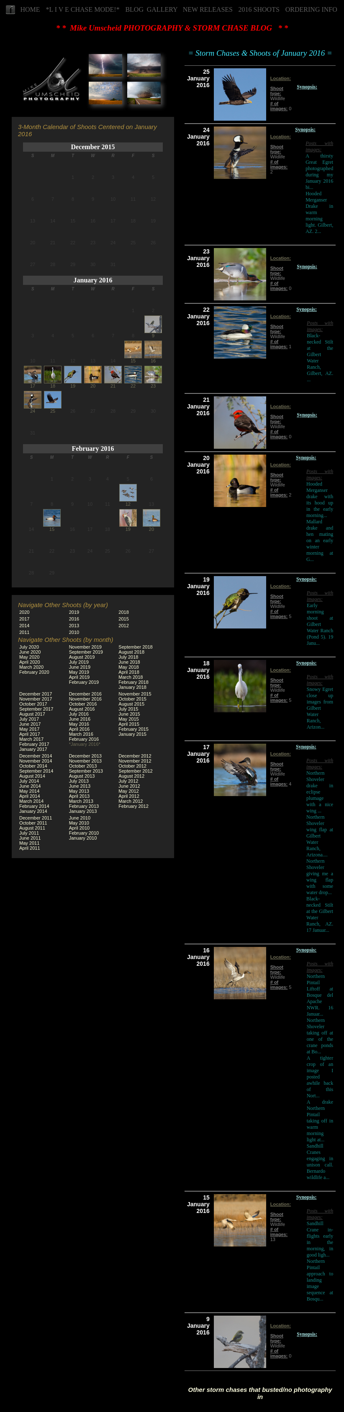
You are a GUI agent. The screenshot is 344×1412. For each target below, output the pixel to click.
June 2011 (30, 837)
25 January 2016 (198, 78)
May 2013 (79, 791)
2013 (74, 625)
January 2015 (132, 734)
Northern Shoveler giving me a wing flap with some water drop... (319, 876)
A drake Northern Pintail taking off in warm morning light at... (320, 1121)
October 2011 (33, 822)
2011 (24, 632)
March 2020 (31, 667)
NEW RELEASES (208, 9)
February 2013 (84, 806)
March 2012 (130, 801)
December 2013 (85, 755)
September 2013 (86, 770)
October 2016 (83, 703)
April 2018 (128, 672)
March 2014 (31, 801)
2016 (74, 618)
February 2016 (93, 448)
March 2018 (130, 677)
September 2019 (86, 651)
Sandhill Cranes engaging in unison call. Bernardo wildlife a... (320, 1161)
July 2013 (79, 781)
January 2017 (33, 749)
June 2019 (79, 667)
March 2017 (31, 739)
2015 (123, 618)
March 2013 (81, 801)
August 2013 (82, 775)
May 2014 (29, 791)
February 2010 (84, 832)
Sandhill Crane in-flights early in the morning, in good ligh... (320, 1239)
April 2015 (128, 724)
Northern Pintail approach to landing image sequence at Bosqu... (320, 1280)
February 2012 (133, 806)
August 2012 (131, 775)
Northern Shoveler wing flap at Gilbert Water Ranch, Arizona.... (319, 836)
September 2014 (36, 770)
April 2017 (29, 734)
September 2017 (36, 708)
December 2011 (35, 817)
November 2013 (85, 760)
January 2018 (132, 687)
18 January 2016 (198, 670)
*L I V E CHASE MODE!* (82, 9)
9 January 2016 (198, 1326)
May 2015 (128, 719)
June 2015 (129, 713)
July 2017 (29, 719)
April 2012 (128, 796)
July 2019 (79, 662)
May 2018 (128, 667)
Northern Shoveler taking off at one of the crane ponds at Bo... (320, 1036)
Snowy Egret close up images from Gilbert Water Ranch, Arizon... (320, 708)
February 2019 (84, 682)
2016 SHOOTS (259, 9)
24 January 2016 (198, 137)
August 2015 (131, 703)
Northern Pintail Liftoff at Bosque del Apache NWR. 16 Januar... (320, 995)
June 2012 (129, 786)
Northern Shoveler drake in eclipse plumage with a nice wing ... (319, 792)
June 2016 (79, 719)
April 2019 (79, 677)
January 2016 (93, 280)
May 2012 (128, 791)
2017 (24, 618)
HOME (30, 9)
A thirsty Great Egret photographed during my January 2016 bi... (319, 171)
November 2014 (35, 760)
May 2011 (29, 843)
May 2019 (79, 672)
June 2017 (30, 724)
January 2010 (83, 837)
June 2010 (79, 817)
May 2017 (29, 729)
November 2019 (85, 646)
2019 (74, 612)
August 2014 (32, 775)
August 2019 (82, 656)
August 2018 (131, 651)
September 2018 (135, 646)
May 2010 (79, 822)
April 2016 (79, 729)
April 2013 (79, 796)
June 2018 (129, 662)
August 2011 (32, 827)
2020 (24, 612)
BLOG (134, 9)
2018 (123, 612)
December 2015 (93, 146)
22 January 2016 (198, 316)
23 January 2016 (198, 258)
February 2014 (34, 806)
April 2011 (29, 848)
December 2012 (134, 755)
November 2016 (85, 698)
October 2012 (132, 765)
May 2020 (29, 656)
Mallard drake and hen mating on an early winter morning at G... (319, 540)
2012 (123, 625)
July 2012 (128, 781)
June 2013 (79, 786)
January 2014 (33, 811)
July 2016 (79, 713)
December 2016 (85, 693)
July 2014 (29, 781)
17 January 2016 (198, 754)
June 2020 (30, 651)
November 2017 (35, 698)
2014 (24, 625)
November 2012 (134, 760)
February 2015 (133, 729)
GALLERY (162, 9)
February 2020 (34, 672)
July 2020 (29, 646)
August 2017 (32, 713)
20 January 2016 (198, 465)
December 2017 (35, 693)
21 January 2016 (198, 406)
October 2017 (33, 703)
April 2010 (79, 827)
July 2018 (128, 656)
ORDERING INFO (311, 9)
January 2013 (83, 811)
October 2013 (83, 765)
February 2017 (34, 744)
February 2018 (133, 682)
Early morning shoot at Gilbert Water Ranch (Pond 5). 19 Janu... (320, 624)
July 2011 (29, 832)
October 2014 (33, 765)
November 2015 (134, 693)
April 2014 (29, 796)
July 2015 (128, 708)
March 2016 (81, 734)
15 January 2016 (198, 1204)
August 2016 (82, 708)
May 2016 (79, 724)
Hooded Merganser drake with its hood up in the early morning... (319, 499)
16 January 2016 (198, 957)
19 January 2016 (198, 586)
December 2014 (35, 755)
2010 (74, 632)
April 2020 (29, 662)
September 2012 (135, 770)
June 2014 (30, 786)
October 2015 (132, 698)
